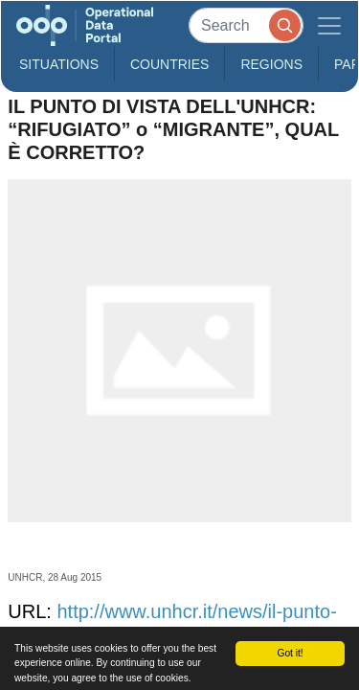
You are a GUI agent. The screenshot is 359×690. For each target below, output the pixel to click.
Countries (169, 64)
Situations (59, 64)
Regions (271, 64)
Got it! (290, 653)
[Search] (246, 25)
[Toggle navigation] (329, 25)
